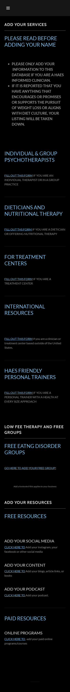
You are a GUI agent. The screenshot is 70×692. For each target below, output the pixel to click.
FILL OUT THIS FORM (18, 175)
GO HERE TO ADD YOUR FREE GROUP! (30, 468)
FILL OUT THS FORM (18, 229)
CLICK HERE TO (14, 547)
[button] (8, 8)
